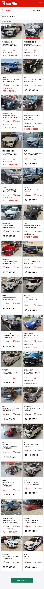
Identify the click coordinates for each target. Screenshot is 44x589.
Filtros (6, 10)
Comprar (8, 21)
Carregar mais (22, 580)
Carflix (9, 3)
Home (3, 21)
